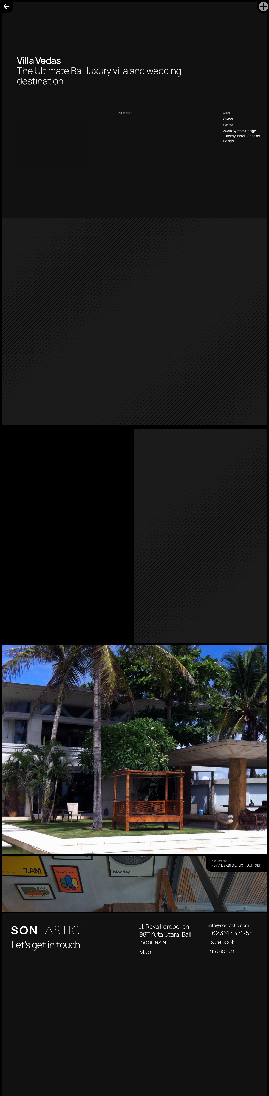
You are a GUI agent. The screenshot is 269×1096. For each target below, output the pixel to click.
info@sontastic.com (228, 925)
